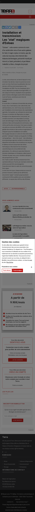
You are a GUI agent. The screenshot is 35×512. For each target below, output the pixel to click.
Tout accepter (17, 270)
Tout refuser (7, 270)
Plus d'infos (9, 262)
